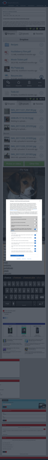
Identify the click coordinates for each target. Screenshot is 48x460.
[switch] (35, 219)
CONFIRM (17, 255)
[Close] (40, 201)
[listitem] (24, 217)
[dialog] (24, 230)
